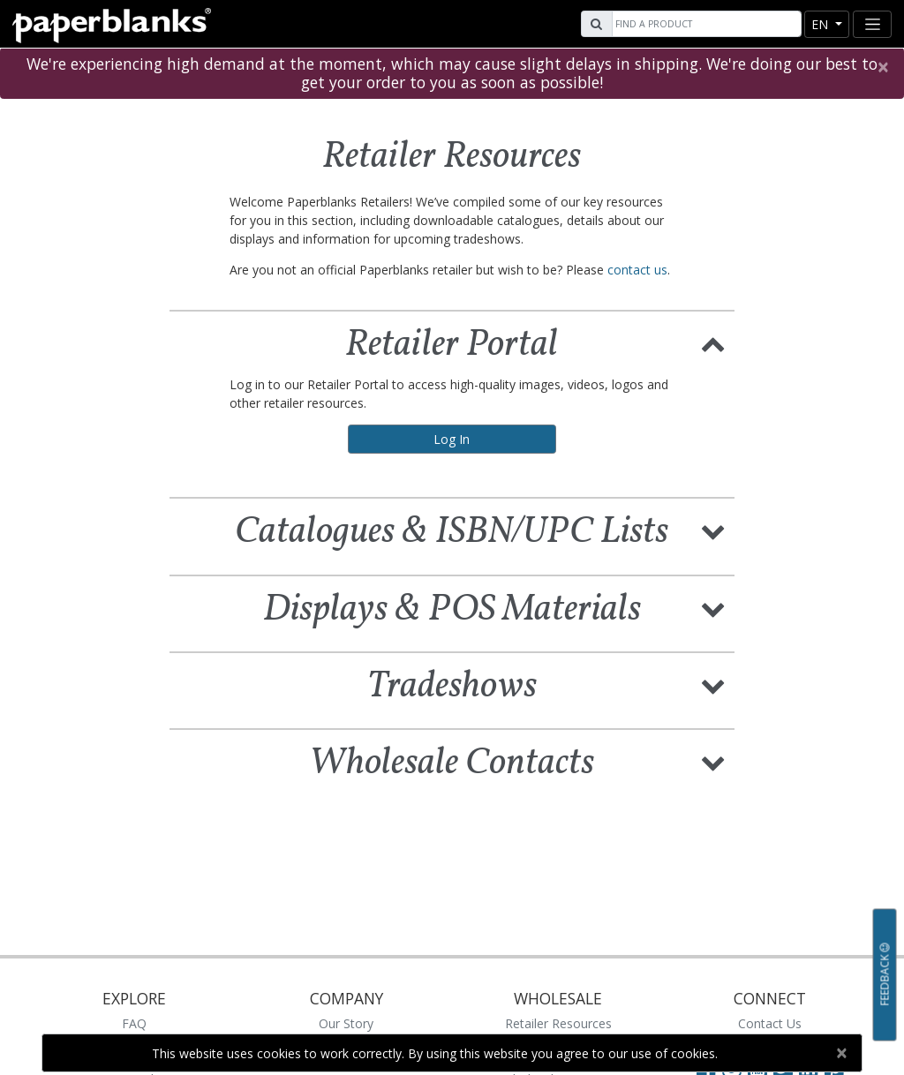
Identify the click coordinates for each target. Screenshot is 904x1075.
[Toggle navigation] (872, 24)
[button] (713, 342)
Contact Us (770, 1023)
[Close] (882, 67)
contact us (637, 269)
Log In (451, 439)
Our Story (346, 1023)
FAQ (134, 1023)
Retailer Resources (558, 1023)
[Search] (704, 24)
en (821, 24)
